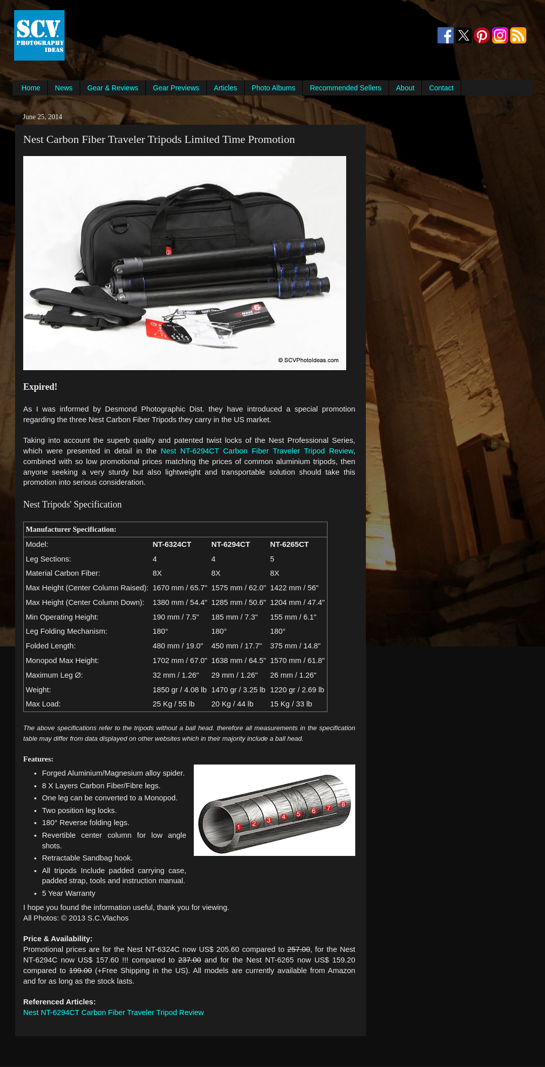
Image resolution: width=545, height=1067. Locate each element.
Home (31, 88)
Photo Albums (273, 88)
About (405, 88)
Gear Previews (176, 88)
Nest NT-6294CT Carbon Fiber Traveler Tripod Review (257, 451)
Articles (225, 88)
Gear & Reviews (112, 88)
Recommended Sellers (346, 88)
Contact (441, 88)
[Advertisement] (250, 35)
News (64, 88)
